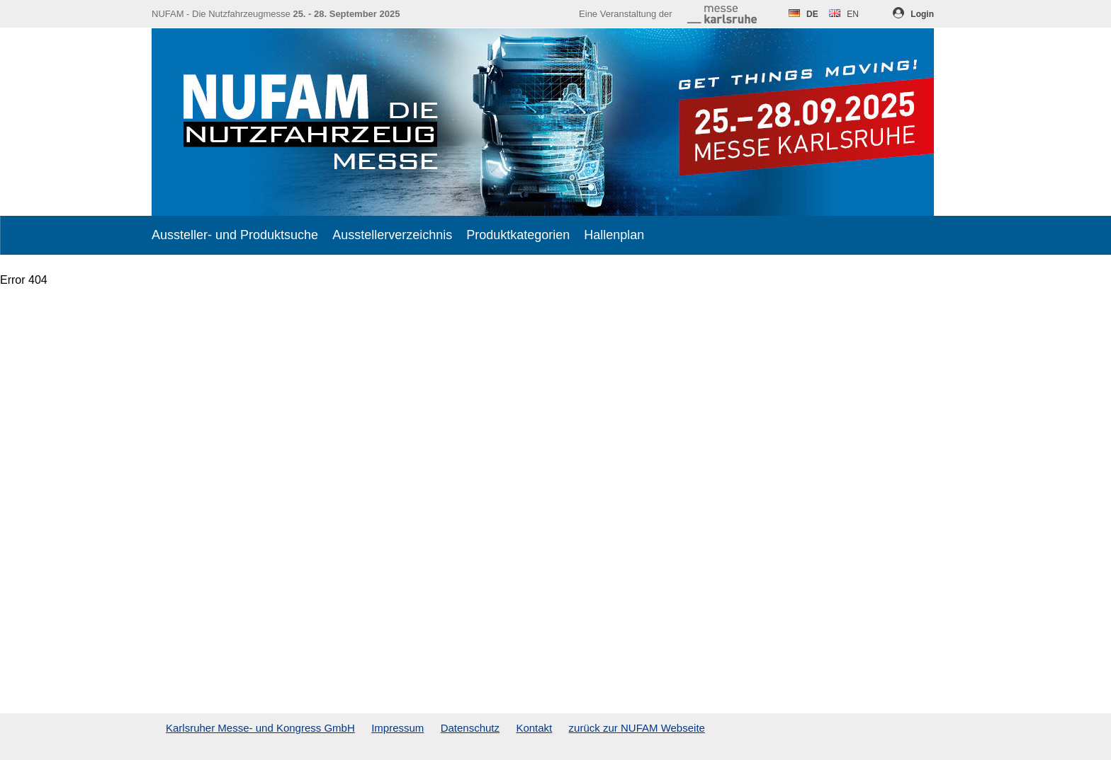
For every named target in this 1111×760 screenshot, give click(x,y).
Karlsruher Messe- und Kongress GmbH (260, 728)
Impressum (397, 728)
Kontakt (534, 728)
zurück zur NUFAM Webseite (637, 728)
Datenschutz (470, 728)
